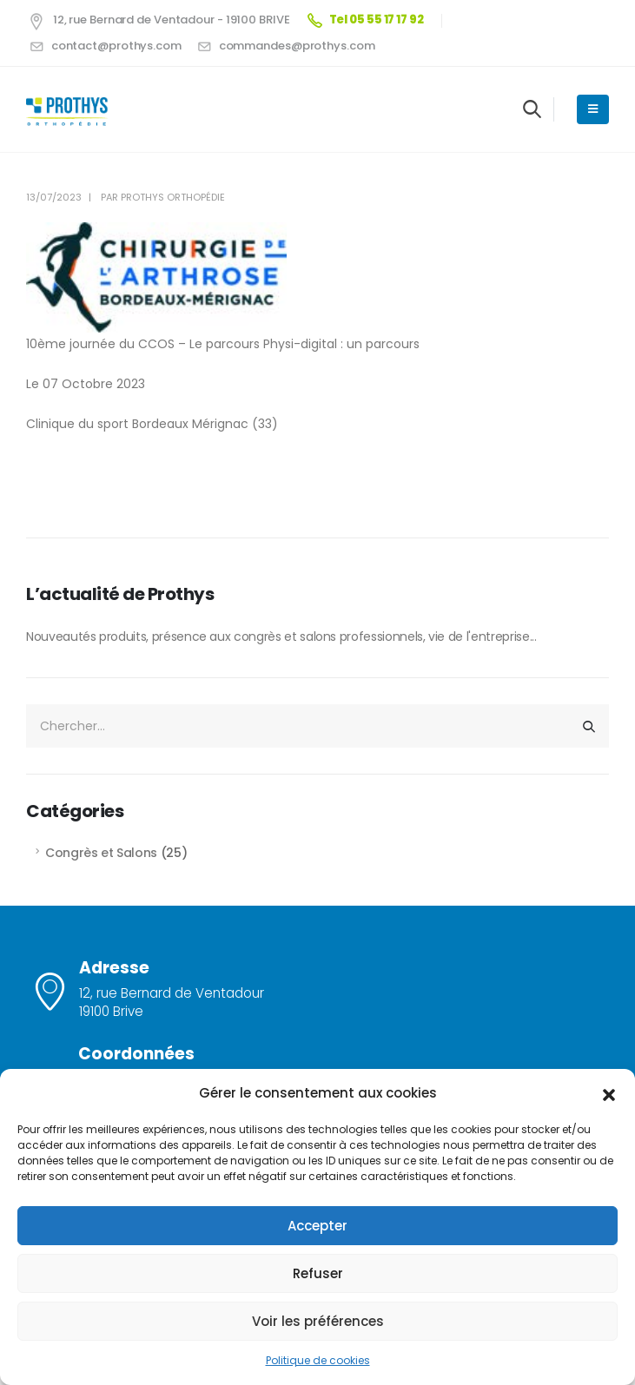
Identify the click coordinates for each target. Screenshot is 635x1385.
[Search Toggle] (532, 108)
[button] (609, 1093)
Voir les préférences (318, 1321)
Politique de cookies (318, 1360)
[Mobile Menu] (593, 109)
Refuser (318, 1273)
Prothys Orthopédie (173, 197)
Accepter (317, 1226)
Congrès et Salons (101, 852)
